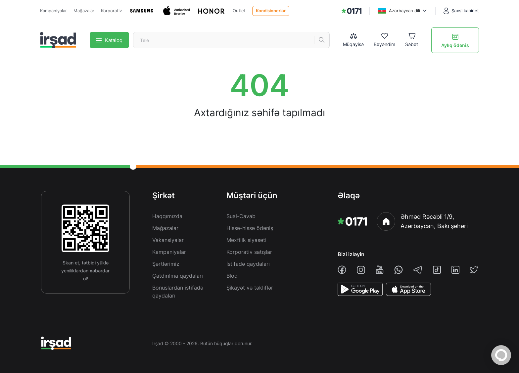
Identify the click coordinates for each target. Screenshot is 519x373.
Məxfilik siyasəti (246, 240)
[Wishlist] (384, 40)
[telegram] (417, 270)
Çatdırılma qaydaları (177, 275)
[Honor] (212, 11)
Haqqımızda (167, 216)
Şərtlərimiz (165, 263)
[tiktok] (437, 270)
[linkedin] (455, 270)
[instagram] (361, 270)
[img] (351, 11)
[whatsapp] (398, 269)
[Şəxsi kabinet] (461, 11)
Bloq (232, 275)
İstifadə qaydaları (248, 263)
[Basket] (411, 40)
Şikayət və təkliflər (249, 287)
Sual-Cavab (241, 216)
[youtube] (380, 269)
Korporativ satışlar (249, 252)
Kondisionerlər (271, 10)
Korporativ (111, 10)
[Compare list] (353, 40)
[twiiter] (474, 270)
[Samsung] (142, 11)
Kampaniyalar (53, 10)
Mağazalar (83, 10)
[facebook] (342, 269)
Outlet (239, 10)
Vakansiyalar (168, 240)
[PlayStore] (360, 289)
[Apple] (177, 11)
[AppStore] (408, 289)
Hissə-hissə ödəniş (249, 228)
